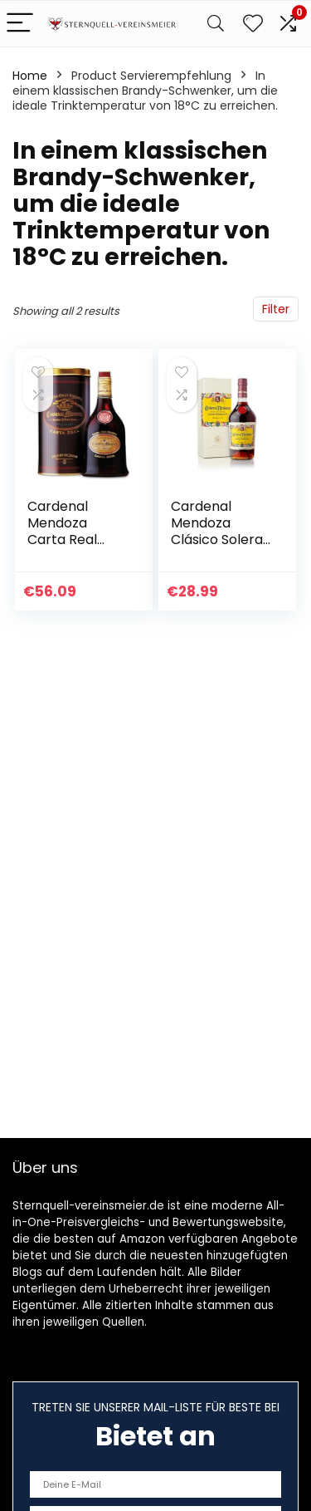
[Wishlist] (253, 23)
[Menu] (20, 24)
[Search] (216, 24)
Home (29, 75)
